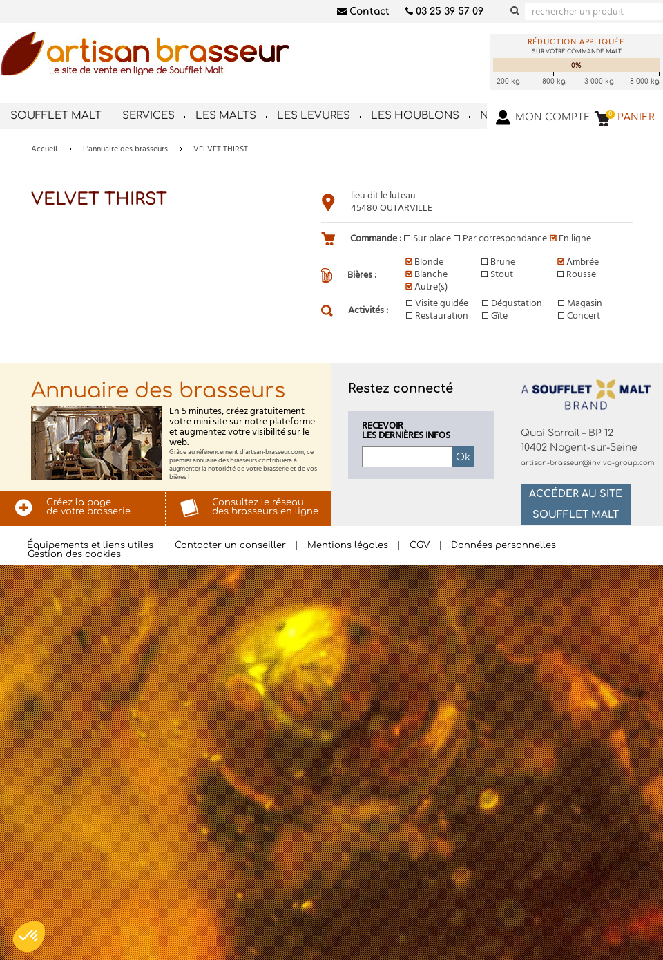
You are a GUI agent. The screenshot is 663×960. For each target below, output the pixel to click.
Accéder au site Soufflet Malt (575, 504)
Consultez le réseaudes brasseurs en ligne (265, 507)
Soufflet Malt (56, 116)
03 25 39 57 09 (444, 11)
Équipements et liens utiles (90, 545)
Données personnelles (503, 545)
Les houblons (415, 116)
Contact (363, 11)
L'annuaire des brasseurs (125, 149)
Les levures (313, 116)
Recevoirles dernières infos (406, 431)
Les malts (225, 116)
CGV (420, 545)
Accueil (44, 149)
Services (148, 116)
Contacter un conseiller (230, 545)
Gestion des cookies (74, 554)
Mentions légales (347, 545)
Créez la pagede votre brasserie (88, 507)
